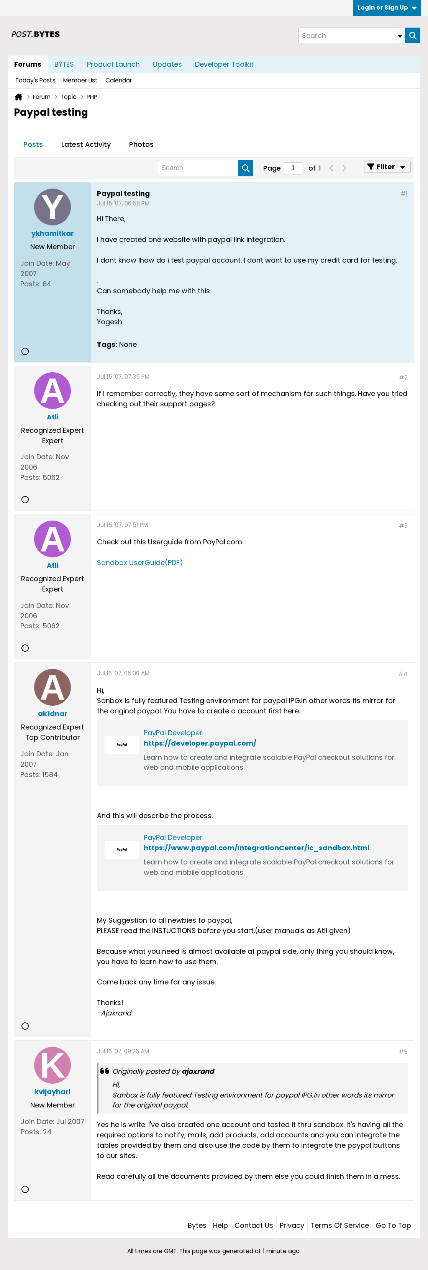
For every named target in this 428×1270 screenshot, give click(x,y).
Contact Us (253, 1225)
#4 (403, 674)
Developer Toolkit (224, 64)
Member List (80, 80)
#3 (403, 526)
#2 (403, 377)
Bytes (197, 1225)
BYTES (64, 64)
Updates (167, 64)
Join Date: (37, 263)
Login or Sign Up (387, 7)
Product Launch (113, 64)
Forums (27, 64)
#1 (404, 194)
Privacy (292, 1225)
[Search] (351, 35)
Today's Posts (35, 80)
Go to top (393, 1225)
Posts (33, 144)
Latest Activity (86, 144)
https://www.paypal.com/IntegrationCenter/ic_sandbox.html (256, 848)
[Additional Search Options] (400, 35)
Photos (141, 144)
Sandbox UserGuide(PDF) (140, 562)
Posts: (30, 284)
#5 (403, 1052)
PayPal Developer (173, 733)
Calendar (118, 80)
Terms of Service (340, 1225)
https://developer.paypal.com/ (200, 743)
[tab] (33, 145)
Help (220, 1225)
